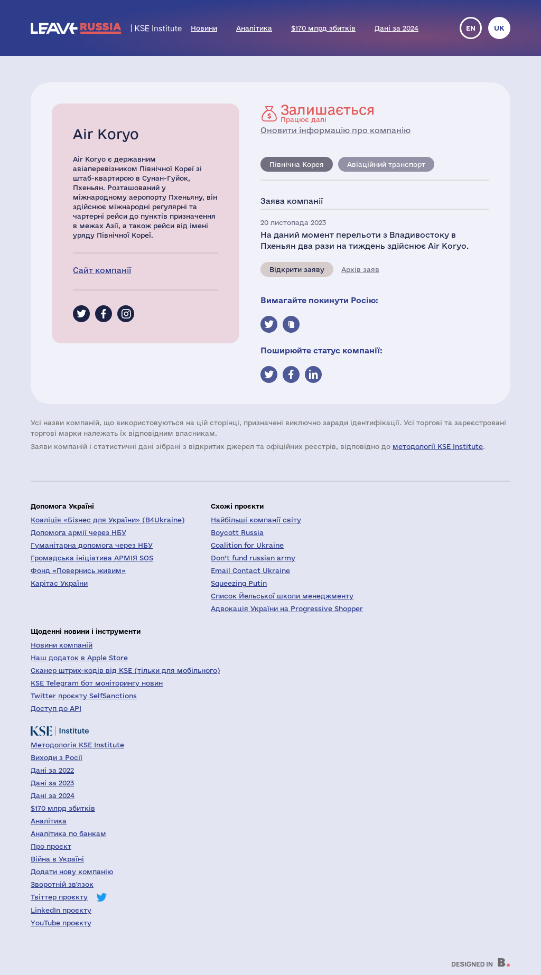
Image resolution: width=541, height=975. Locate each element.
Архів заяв (360, 269)
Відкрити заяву (296, 269)
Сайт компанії (102, 270)
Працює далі (328, 113)
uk (499, 28)
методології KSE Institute (438, 446)
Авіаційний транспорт (386, 164)
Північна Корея (296, 164)
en (470, 28)
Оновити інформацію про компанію (335, 130)
